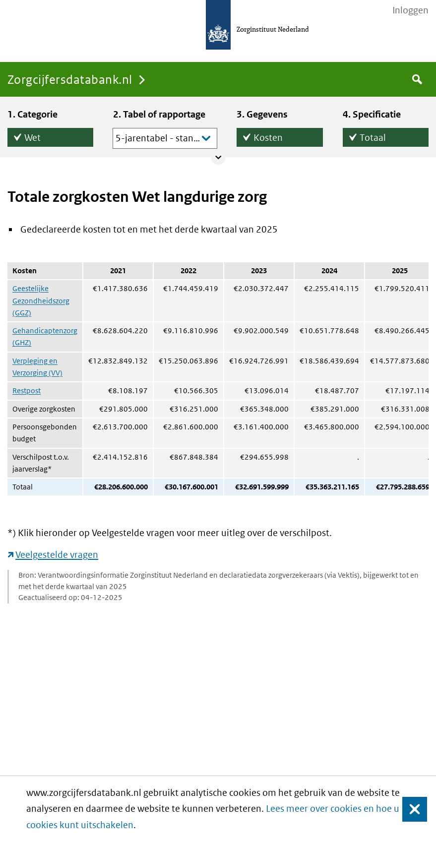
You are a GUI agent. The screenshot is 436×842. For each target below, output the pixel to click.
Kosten (268, 135)
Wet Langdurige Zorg (47, 137)
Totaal (373, 135)
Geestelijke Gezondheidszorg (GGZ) (40, 300)
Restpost (26, 390)
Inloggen (410, 10)
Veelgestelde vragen (56, 554)
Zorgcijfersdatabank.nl (69, 79)
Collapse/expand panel (218, 157)
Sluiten (410, 809)
